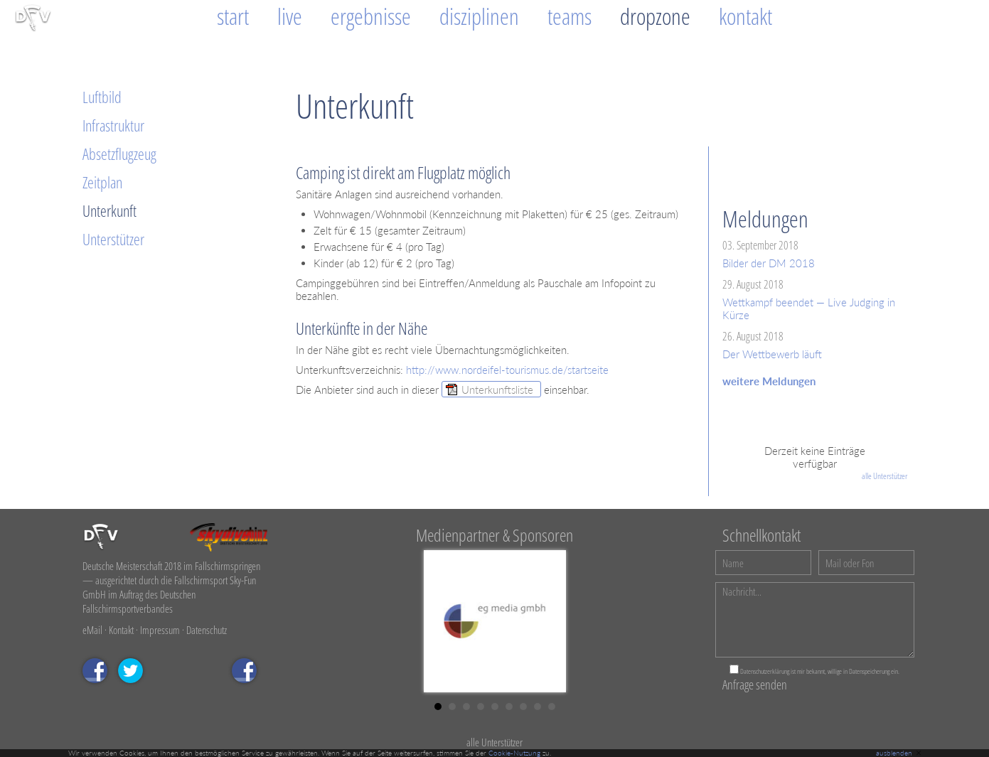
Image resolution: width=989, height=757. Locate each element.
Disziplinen (479, 16)
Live (289, 16)
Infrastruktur (113, 125)
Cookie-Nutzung (514, 752)
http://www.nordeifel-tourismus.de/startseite (507, 369)
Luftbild (102, 96)
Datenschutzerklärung (764, 671)
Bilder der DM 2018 (768, 263)
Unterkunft (109, 210)
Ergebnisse (371, 16)
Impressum (160, 630)
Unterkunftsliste (497, 389)
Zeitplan (102, 182)
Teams (569, 16)
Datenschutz (206, 630)
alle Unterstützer (884, 476)
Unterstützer (113, 238)
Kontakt (745, 16)
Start (233, 16)
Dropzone (655, 16)
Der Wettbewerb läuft (772, 354)
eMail (92, 630)
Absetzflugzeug (119, 153)
